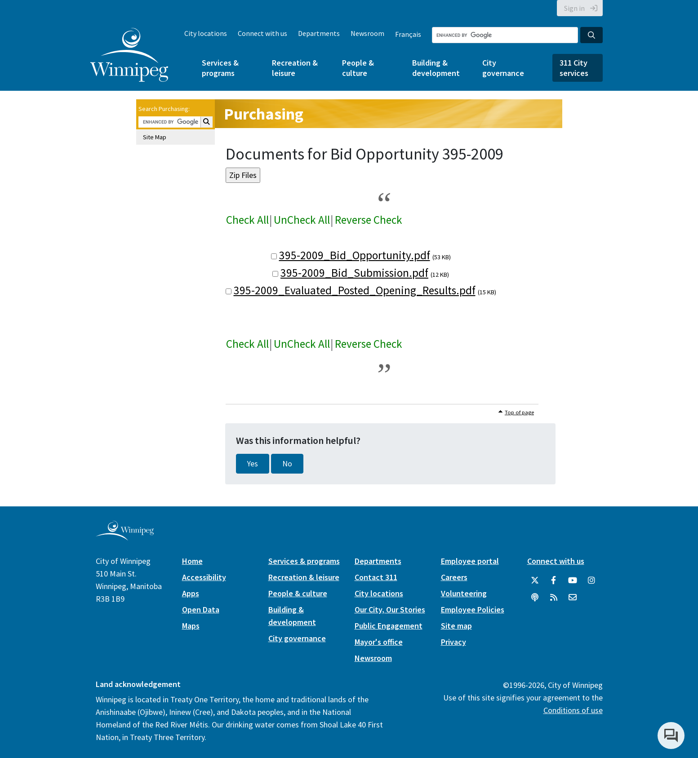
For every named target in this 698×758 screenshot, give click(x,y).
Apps (190, 593)
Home (192, 561)
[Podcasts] (534, 597)
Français (408, 34)
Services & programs (220, 68)
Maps (191, 626)
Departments (319, 33)
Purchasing (263, 114)
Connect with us (262, 33)
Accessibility (204, 577)
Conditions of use (573, 710)
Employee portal (470, 561)
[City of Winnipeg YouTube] (572, 580)
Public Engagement (388, 626)
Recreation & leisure (295, 68)
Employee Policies (472, 609)
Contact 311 (376, 577)
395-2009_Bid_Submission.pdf (354, 273)
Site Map (154, 137)
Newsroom (367, 33)
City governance (503, 68)
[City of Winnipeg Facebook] (553, 580)
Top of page (519, 412)
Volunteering (464, 593)
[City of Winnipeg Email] (572, 597)
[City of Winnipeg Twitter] (534, 580)
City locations (205, 33)
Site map (456, 626)
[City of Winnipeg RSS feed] (553, 597)
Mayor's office (379, 642)
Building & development (436, 68)
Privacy (453, 642)
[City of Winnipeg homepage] (125, 537)
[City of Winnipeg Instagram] (591, 580)
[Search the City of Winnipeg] (505, 35)
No (287, 464)
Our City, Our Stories (390, 609)
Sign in (574, 8)
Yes (252, 464)
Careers (454, 577)
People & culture (358, 68)
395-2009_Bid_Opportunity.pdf (354, 255)
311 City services (574, 68)
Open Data (200, 609)
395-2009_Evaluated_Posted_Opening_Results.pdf (355, 290)
